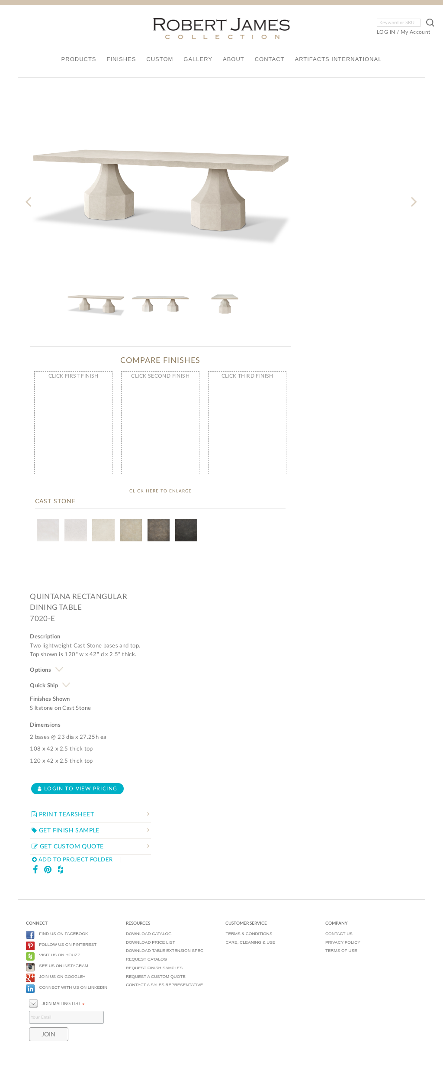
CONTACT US (339, 933)
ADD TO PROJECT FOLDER (72, 860)
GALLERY (197, 59)
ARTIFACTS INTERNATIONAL (338, 59)
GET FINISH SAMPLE (66, 831)
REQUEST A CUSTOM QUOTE (156, 976)
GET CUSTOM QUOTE (67, 847)
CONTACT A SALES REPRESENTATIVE (164, 984)
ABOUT (233, 59)
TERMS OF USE (341, 950)
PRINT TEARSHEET (63, 815)
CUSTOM (159, 59)
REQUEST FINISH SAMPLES (154, 967)
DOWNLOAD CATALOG (149, 933)
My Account (415, 32)
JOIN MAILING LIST (57, 1003)
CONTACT (270, 59)
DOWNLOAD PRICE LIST (150, 942)
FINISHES (121, 59)
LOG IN (386, 32)
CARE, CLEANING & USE (250, 942)
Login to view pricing (77, 788)
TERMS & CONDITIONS (248, 933)
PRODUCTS (78, 59)
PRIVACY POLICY (342, 942)
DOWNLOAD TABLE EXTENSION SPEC (164, 950)
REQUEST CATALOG (146, 959)
